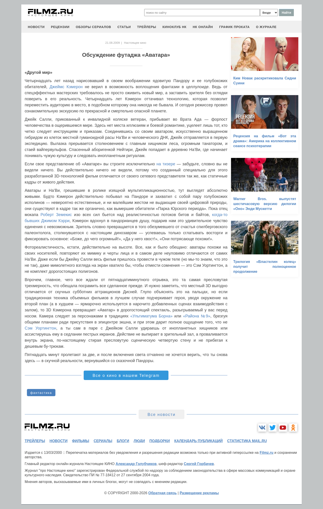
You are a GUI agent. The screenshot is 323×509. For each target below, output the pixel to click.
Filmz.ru (266, 452)
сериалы (103, 441)
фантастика (41, 393)
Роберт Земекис (56, 214)
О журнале (266, 27)
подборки (159, 441)
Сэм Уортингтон (40, 328)
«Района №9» (196, 316)
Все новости (162, 414)
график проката (234, 27)
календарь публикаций (198, 441)
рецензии (60, 27)
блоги (123, 441)
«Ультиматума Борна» (151, 316)
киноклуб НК (174, 27)
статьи (124, 27)
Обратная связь (162, 493)
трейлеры (146, 27)
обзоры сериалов (93, 27)
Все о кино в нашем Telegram (126, 375)
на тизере (166, 164)
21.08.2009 (112, 42)
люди (139, 441)
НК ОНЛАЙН (203, 27)
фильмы (80, 441)
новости (36, 27)
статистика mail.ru (247, 441)
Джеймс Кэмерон (66, 87)
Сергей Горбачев (199, 464)
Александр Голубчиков (136, 464)
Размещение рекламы (199, 493)
